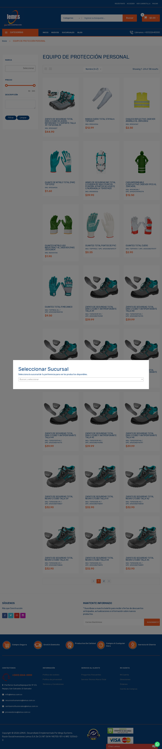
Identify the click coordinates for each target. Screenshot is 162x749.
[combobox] (81, 379)
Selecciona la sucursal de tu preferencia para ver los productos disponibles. (52, 374)
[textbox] (81, 380)
